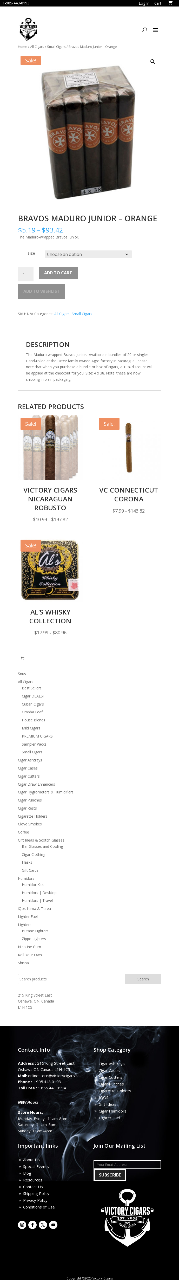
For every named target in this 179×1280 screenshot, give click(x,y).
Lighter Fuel (109, 1117)
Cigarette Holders (115, 1090)
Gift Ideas (107, 1104)
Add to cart (58, 273)
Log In (144, 3)
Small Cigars (56, 46)
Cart (157, 3)
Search (143, 979)
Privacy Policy (35, 1200)
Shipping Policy (36, 1193)
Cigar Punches (111, 1084)
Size (31, 253)
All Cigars (37, 46)
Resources (32, 1179)
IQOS (103, 1097)
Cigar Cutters (110, 1077)
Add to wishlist (41, 291)
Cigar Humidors (113, 1111)
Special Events (36, 1166)
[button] (152, 61)
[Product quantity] (26, 274)
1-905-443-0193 (16, 3)
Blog (27, 1173)
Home (22, 46)
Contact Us (33, 1186)
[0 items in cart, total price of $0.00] (22, 658)
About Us (31, 1159)
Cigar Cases (109, 1070)
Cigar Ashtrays (112, 1063)
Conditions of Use (39, 1207)
